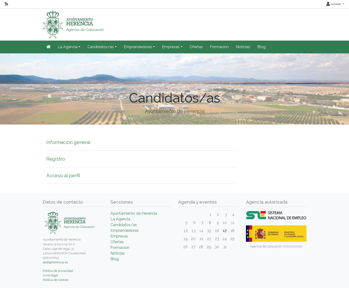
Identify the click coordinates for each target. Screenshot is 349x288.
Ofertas (196, 47)
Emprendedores (124, 230)
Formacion (219, 47)
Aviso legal (50, 275)
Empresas (119, 236)
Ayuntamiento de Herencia (133, 213)
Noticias (243, 47)
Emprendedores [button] (138, 47)
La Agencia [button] (67, 47)
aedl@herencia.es (55, 262)
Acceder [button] (334, 4)
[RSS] (6, 4)
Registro (55, 159)
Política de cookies (55, 280)
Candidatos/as (123, 225)
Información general (68, 142)
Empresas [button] (171, 47)
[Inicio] (48, 47)
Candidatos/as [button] (100, 47)
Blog (261, 47)
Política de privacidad (58, 271)
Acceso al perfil (63, 175)
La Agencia (120, 219)
